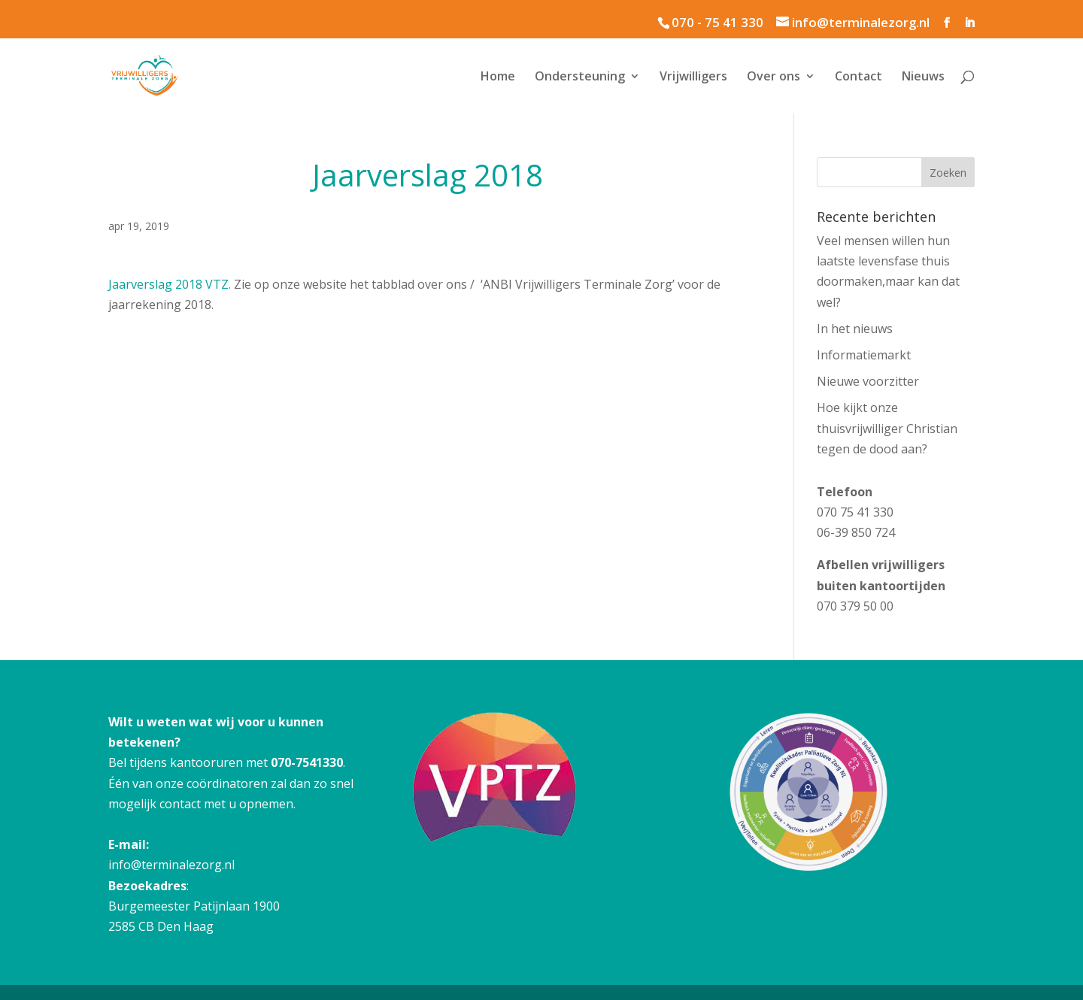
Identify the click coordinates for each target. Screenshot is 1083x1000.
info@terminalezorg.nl (171, 864)
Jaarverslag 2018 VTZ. (171, 284)
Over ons (773, 77)
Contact (858, 77)
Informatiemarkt (864, 355)
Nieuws (923, 77)
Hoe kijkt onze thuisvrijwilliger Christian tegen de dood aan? (887, 427)
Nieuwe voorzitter (868, 381)
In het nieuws (855, 328)
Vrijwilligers (693, 77)
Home (498, 77)
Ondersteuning (580, 77)
